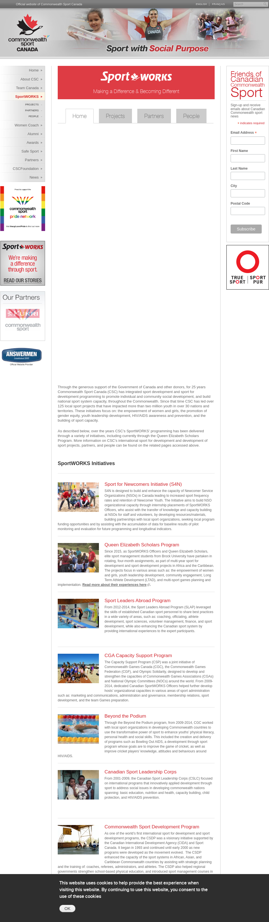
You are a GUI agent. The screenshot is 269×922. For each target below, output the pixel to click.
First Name (239, 151)
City (234, 186)
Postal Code (240, 203)
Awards (33, 142)
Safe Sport (30, 151)
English (201, 4)
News (34, 177)
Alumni (33, 134)
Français (218, 4)
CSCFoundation (26, 169)
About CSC (29, 79)
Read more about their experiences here (114, 585)
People (34, 116)
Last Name (239, 168)
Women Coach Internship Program (23, 126)
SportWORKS (27, 96)
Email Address (244, 133)
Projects (32, 104)
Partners (32, 110)
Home (34, 70)
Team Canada (27, 88)
